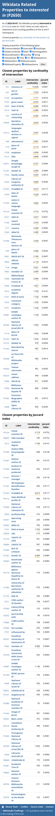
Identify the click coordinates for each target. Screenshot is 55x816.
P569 (7, 106)
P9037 (6, 719)
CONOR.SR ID (17, 690)
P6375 (6, 375)
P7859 (6, 122)
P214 (7, 110)
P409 (7, 754)
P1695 (6, 550)
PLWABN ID (17, 189)
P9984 (6, 544)
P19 (7, 147)
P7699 (6, 507)
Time (21, 58)
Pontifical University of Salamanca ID (18, 639)
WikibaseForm (40, 58)
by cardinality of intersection (33, 37)
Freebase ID (17, 285)
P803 (7, 514)
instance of (16, 87)
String (37, 54)
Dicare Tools (12, 806)
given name (17, 102)
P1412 (6, 132)
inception (16, 308)
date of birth (17, 106)
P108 (7, 152)
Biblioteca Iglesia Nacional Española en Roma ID (17, 572)
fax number (17, 628)
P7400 (6, 608)
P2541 (6, 519)
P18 (7, 267)
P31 (7, 87)
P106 (7, 98)
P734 (7, 175)
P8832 (6, 438)
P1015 (6, 343)
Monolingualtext (39, 51)
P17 (7, 228)
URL (13, 533)
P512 (7, 291)
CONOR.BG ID (18, 760)
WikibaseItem (11, 61)
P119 (7, 333)
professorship (18, 514)
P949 (7, 683)
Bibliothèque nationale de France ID (17, 278)
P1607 (6, 460)
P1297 (6, 486)
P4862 (6, 772)
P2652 (6, 615)
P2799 (6, 675)
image (14, 267)
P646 (7, 285)
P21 (7, 92)
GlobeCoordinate (12, 51)
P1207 (6, 170)
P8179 (6, 726)
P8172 (6, 498)
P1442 (6, 713)
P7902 (6, 398)
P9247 (6, 639)
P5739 (6, 655)
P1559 (6, 203)
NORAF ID (16, 343)
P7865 (6, 622)
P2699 (6, 533)
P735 (7, 102)
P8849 (6, 760)
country (15, 228)
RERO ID (15, 525)
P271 (7, 601)
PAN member (18, 438)
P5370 (6, 797)
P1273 (6, 539)
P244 (7, 182)
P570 (7, 194)
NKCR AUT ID (17, 256)
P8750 (6, 784)
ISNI (13, 156)
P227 (7, 217)
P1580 (6, 587)
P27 (7, 115)
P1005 (6, 736)
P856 (7, 262)
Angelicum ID (17, 694)
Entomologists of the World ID (18, 797)
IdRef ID (15, 232)
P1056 (6, 469)
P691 (7, 256)
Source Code (37, 806)
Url (28, 58)
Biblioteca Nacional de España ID (17, 388)
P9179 (6, 572)
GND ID (15, 217)
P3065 (6, 525)
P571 (7, 308)
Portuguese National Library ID (17, 736)
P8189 (6, 325)
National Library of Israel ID (16, 683)
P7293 (6, 189)
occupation (16, 98)
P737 (7, 632)
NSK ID (14, 596)
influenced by (18, 632)
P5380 (6, 703)
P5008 (6, 358)
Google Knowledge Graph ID (16, 163)
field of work (17, 296)
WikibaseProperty (13, 64)
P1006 (6, 241)
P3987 (6, 315)
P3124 (6, 211)
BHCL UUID (16, 719)
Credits (24, 806)
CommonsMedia (12, 48)
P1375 (6, 596)
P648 (7, 407)
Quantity (27, 54)
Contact (50, 806)
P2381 (6, 765)
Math (26, 51)
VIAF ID (14, 110)
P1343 (6, 348)
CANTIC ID (16, 544)
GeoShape (41, 48)
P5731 (6, 694)
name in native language (15, 203)
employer (16, 152)
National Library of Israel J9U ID (17, 325)
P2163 (6, 339)
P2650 (6, 26)
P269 (7, 232)
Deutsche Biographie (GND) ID (16, 398)
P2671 (6, 163)
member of (16, 271)
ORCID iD (15, 381)
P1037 (6, 477)
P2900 (6, 628)
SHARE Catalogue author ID (16, 314)
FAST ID (15, 339)
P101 (7, 296)
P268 (7, 278)
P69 (7, 141)
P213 (7, 156)
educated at (17, 141)
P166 (7, 222)
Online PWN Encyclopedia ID (17, 452)
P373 (7, 302)
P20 (7, 251)
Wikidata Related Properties (19, 7)
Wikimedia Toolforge (13, 810)
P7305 (6, 452)
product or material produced (16, 469)
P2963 (6, 561)
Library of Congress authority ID (17, 181)
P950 (7, 388)
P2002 (6, 368)
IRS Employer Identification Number (18, 486)
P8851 (6, 690)
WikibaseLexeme (28, 61)
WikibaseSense (31, 64)
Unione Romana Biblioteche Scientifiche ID (17, 784)
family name (17, 175)
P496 (7, 381)
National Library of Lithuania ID (17, 507)
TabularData (10, 58)
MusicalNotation (12, 54)
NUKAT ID (16, 170)
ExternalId (28, 48)
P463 (7, 271)
